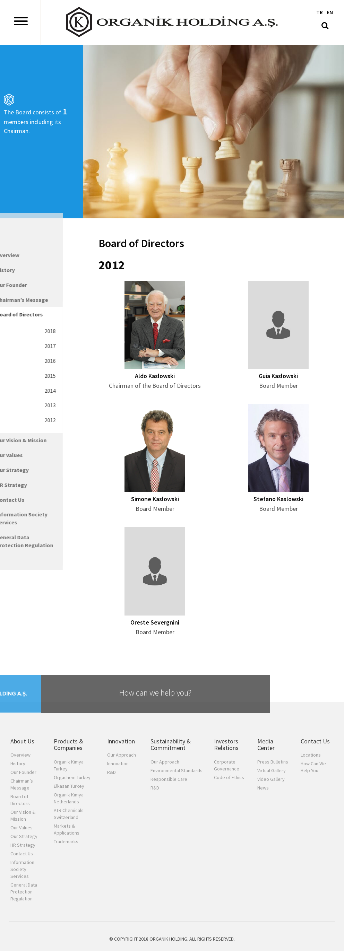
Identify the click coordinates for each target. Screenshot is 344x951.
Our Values (21, 828)
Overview (20, 755)
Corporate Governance (226, 765)
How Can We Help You (313, 767)
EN (330, 12)
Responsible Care (168, 779)
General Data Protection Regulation (23, 892)
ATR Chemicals (69, 813)
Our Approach (121, 755)
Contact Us (21, 853)
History (17, 763)
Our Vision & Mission (22, 815)
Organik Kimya (69, 765)
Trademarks (66, 841)
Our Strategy (23, 836)
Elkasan (69, 786)
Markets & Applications (66, 829)
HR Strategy (22, 845)
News (263, 788)
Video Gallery (271, 779)
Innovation (118, 763)
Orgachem (72, 777)
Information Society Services (22, 869)
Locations (311, 755)
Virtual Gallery (271, 770)
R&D (111, 772)
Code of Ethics (229, 777)
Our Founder (23, 772)
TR (319, 12)
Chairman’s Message (21, 784)
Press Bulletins (272, 762)
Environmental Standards (176, 770)
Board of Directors (20, 799)
